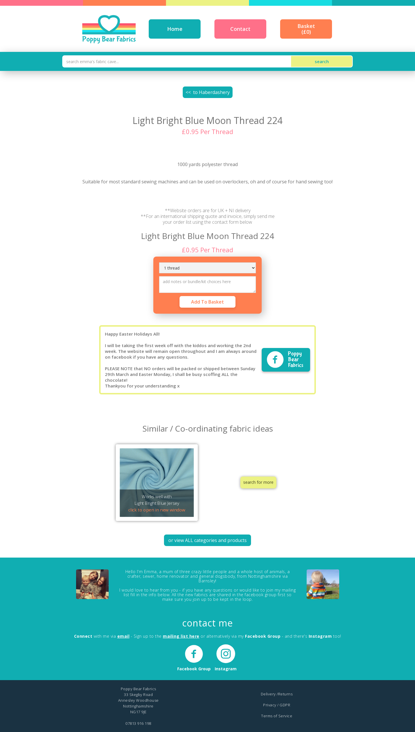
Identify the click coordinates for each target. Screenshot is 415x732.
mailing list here (181, 636)
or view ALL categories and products (207, 540)
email (123, 636)
